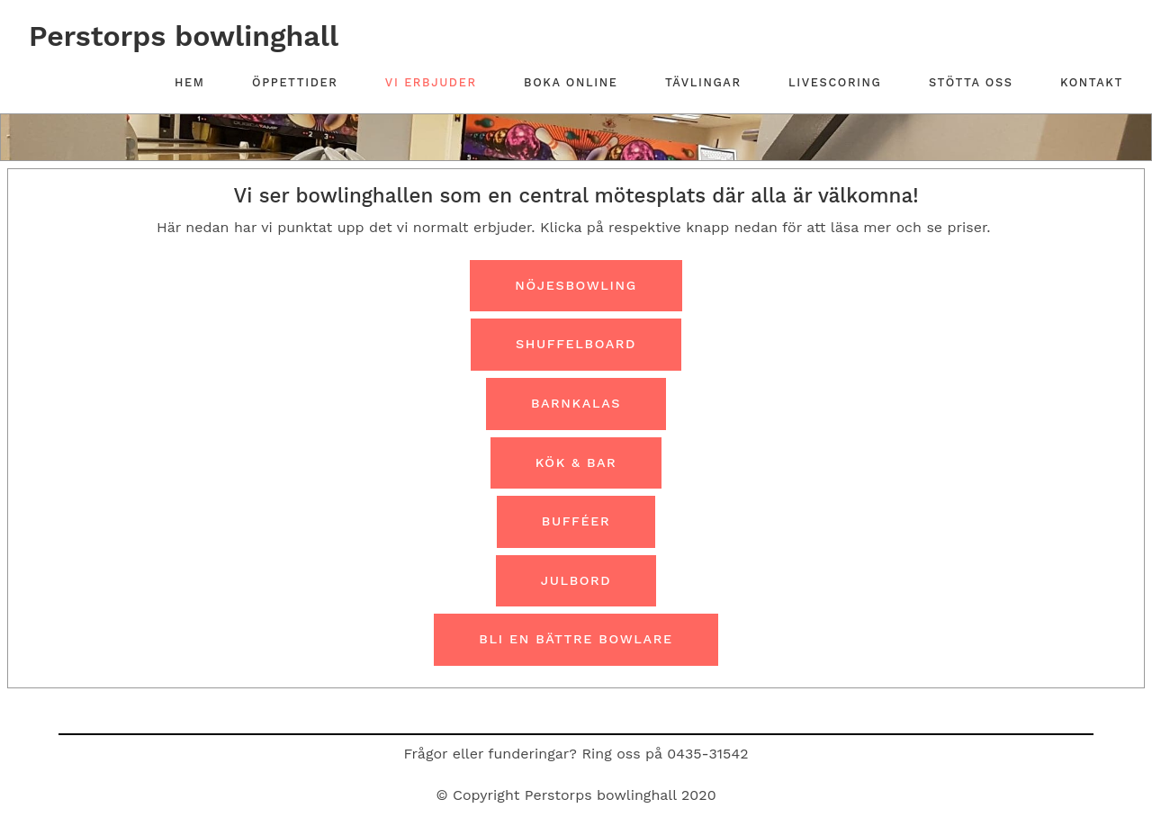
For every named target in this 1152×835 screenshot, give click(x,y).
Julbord (576, 580)
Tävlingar (703, 82)
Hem (190, 82)
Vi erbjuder (431, 82)
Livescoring (834, 82)
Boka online (570, 82)
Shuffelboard (576, 344)
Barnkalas (576, 403)
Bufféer (576, 521)
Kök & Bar (576, 462)
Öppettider (295, 82)
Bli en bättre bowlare (575, 639)
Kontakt (1091, 82)
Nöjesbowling (575, 285)
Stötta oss (971, 82)
